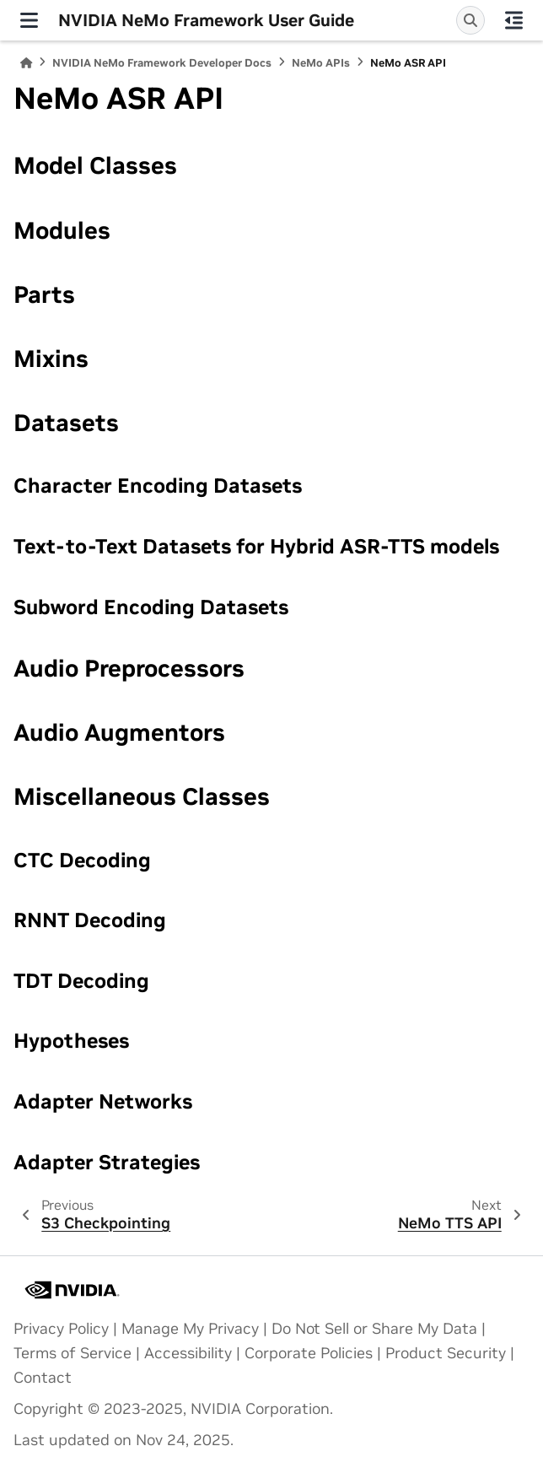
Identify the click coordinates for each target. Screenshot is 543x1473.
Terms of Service (72, 1353)
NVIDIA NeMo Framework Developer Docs (162, 63)
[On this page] (514, 20)
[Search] (470, 20)
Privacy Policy (61, 1328)
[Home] (26, 63)
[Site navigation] (29, 20)
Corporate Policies (309, 1353)
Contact (42, 1377)
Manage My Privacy (190, 1328)
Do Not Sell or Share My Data (374, 1328)
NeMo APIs (321, 63)
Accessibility (188, 1353)
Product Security (445, 1353)
